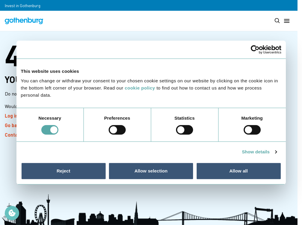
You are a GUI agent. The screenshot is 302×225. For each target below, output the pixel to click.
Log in (15, 115)
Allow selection (151, 170)
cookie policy (140, 87)
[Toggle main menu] (287, 21)
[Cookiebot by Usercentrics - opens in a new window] (255, 49)
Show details (256, 151)
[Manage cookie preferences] (12, 213)
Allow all (238, 170)
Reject (63, 170)
